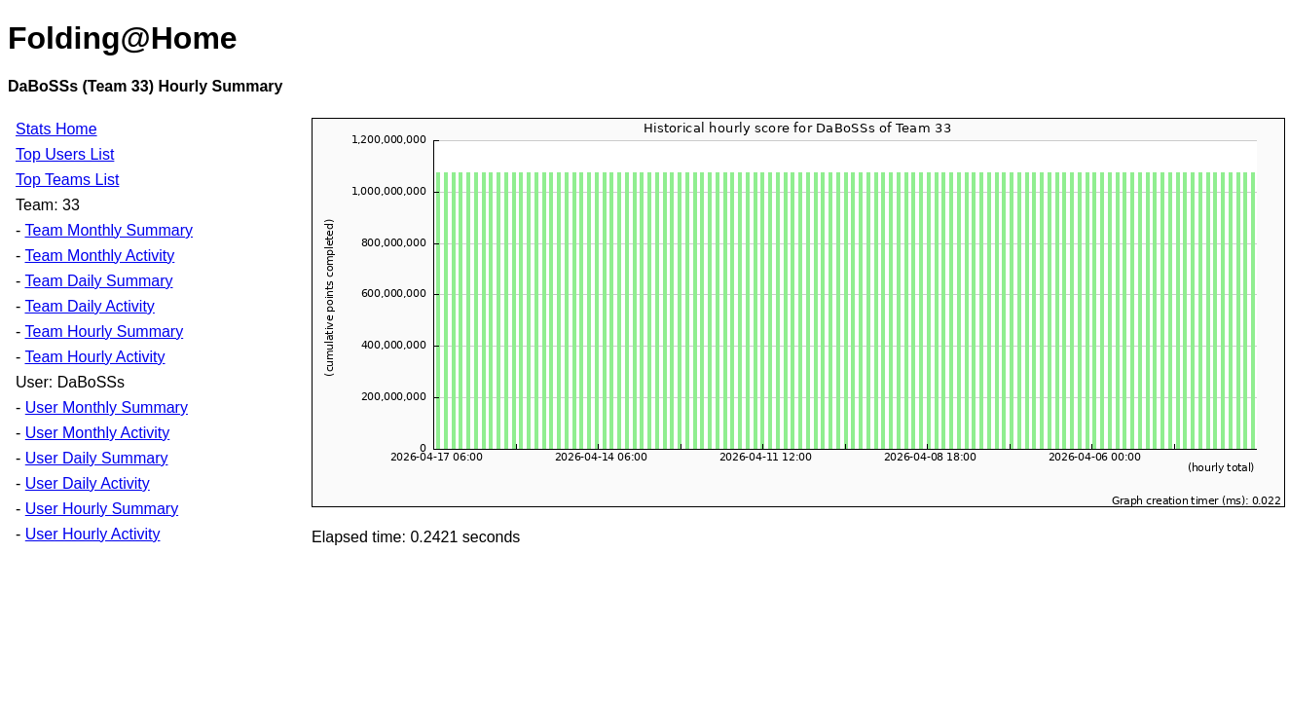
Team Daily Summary (98, 281)
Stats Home (56, 129)
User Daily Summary (96, 458)
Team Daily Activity (89, 306)
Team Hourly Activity (94, 357)
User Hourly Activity (93, 534)
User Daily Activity (87, 483)
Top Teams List (67, 179)
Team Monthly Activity (99, 255)
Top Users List (65, 154)
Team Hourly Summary (103, 331)
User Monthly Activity (97, 432)
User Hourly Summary (101, 508)
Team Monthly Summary (108, 230)
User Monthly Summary (106, 407)
